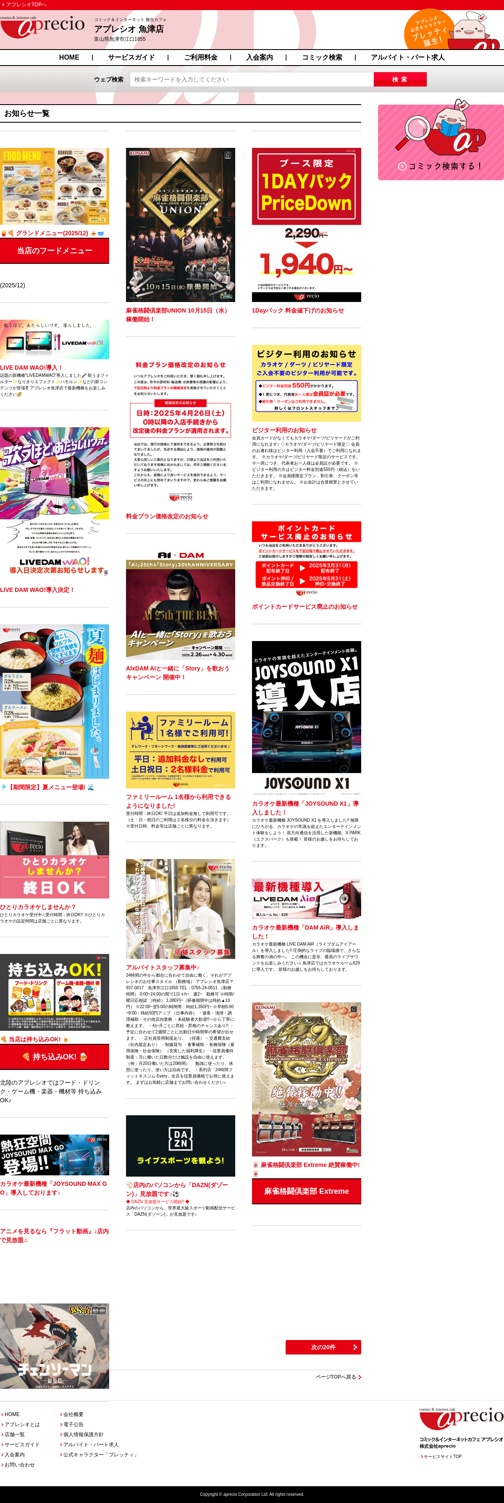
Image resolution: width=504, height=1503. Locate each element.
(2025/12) (54, 218)
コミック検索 (322, 57)
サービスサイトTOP (443, 1456)
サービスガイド (131, 57)
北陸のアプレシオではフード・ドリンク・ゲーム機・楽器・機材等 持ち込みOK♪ (54, 1029)
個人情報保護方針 (83, 1434)
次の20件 (323, 1347)
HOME (69, 57)
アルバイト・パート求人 (408, 57)
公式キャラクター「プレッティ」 (101, 1455)
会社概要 (73, 1414)
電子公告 (73, 1424)
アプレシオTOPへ (26, 5)
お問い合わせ (20, 1465)
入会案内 (259, 57)
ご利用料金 (201, 57)
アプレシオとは (22, 1424)
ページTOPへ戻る (336, 1377)
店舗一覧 (15, 1434)
